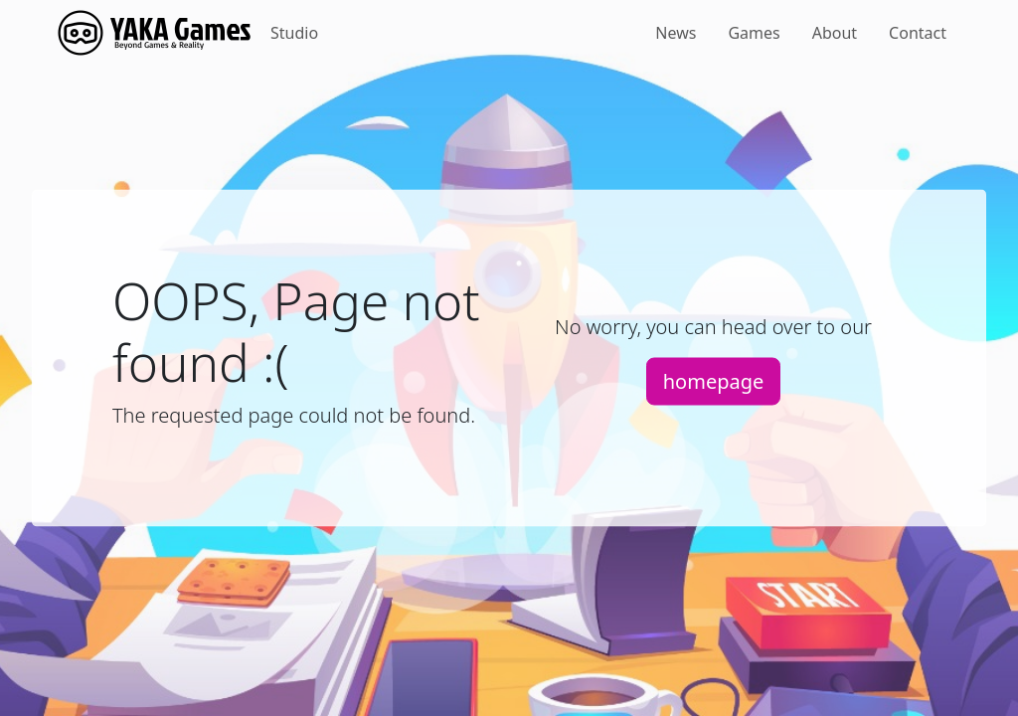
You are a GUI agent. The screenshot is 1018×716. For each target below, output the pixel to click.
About (834, 33)
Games (753, 33)
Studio (294, 33)
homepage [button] (713, 380)
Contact (917, 33)
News (675, 33)
